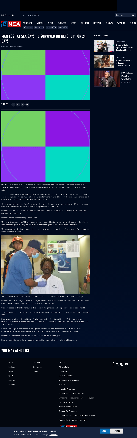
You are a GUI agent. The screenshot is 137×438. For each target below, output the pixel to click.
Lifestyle (97, 23)
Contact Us (37, 366)
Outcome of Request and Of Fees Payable (77, 397)
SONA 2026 (63, 27)
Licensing (63, 370)
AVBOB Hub (28, 27)
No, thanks (116, 431)
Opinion (85, 23)
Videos (40, 23)
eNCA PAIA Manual (67, 388)
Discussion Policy (66, 375)
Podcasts (27, 23)
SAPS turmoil (39, 27)
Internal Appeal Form (68, 405)
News (50, 23)
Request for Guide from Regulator (73, 419)
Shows (109, 23)
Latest (10, 361)
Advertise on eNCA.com (69, 379)
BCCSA (62, 383)
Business (62, 23)
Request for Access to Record (71, 392)
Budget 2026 (51, 27)
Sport (73, 23)
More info (53, 435)
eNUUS (133, 23)
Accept (104, 431)
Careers (62, 361)
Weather (121, 23)
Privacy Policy (64, 366)
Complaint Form (66, 401)
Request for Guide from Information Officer (77, 414)
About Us (36, 361)
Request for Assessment (69, 410)
